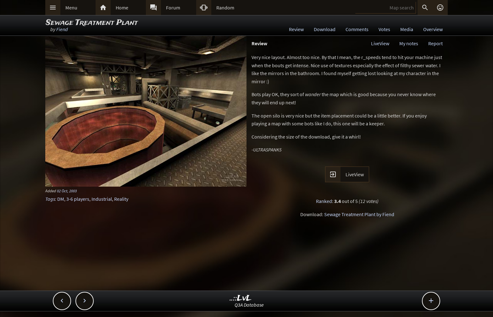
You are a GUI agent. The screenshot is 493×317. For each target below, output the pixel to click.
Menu (71, 7)
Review (296, 29)
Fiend (62, 29)
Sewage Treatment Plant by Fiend (359, 214)
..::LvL (240, 298)
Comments (357, 29)
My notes (408, 43)
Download (324, 29)
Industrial (101, 199)
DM (60, 199)
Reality (121, 199)
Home (122, 7)
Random (225, 7)
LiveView (380, 43)
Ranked (324, 201)
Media (406, 29)
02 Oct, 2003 (67, 190)
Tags (50, 199)
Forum (173, 7)
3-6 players (77, 199)
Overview (433, 29)
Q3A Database (249, 305)
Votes (384, 29)
